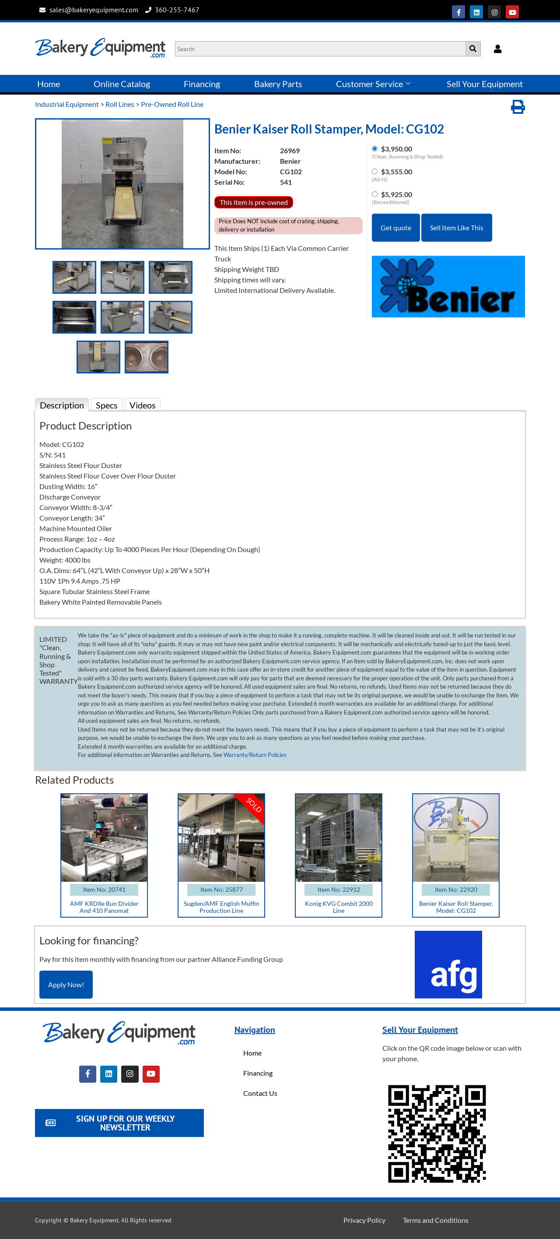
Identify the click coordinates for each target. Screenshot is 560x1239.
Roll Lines (119, 104)
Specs (107, 405)
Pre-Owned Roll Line (172, 104)
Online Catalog (122, 83)
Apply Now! (66, 984)
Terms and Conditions (436, 1220)
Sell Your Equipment (485, 83)
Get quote (396, 227)
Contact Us (260, 1093)
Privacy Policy (364, 1220)
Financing (202, 83)
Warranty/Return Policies (255, 754)
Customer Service (373, 83)
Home (48, 83)
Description (62, 405)
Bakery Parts (278, 83)
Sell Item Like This (456, 227)
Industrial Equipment (67, 104)
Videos (143, 405)
